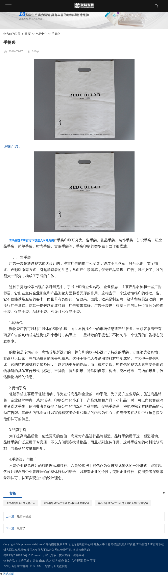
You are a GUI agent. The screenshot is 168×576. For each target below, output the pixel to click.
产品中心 (41, 33)
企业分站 (9, 566)
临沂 (74, 560)
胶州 (86, 560)
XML (40, 566)
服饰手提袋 (24, 516)
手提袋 (55, 33)
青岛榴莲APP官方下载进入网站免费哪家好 (66, 503)
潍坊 (48, 560)
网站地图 (22, 566)
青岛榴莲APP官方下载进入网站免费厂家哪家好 (123, 503)
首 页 (28, 33)
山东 (42, 560)
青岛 (36, 560)
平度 (93, 560)
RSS (32, 566)
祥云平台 (51, 555)
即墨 (80, 560)
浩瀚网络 (78, 555)
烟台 (61, 560)
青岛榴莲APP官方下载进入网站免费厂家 (46, 549)
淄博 (54, 560)
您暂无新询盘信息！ (57, 566)
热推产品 (9, 560)
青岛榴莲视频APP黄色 (122, 544)
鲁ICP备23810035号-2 (16, 555)
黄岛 (67, 560)
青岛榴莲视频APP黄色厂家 (20, 503)
